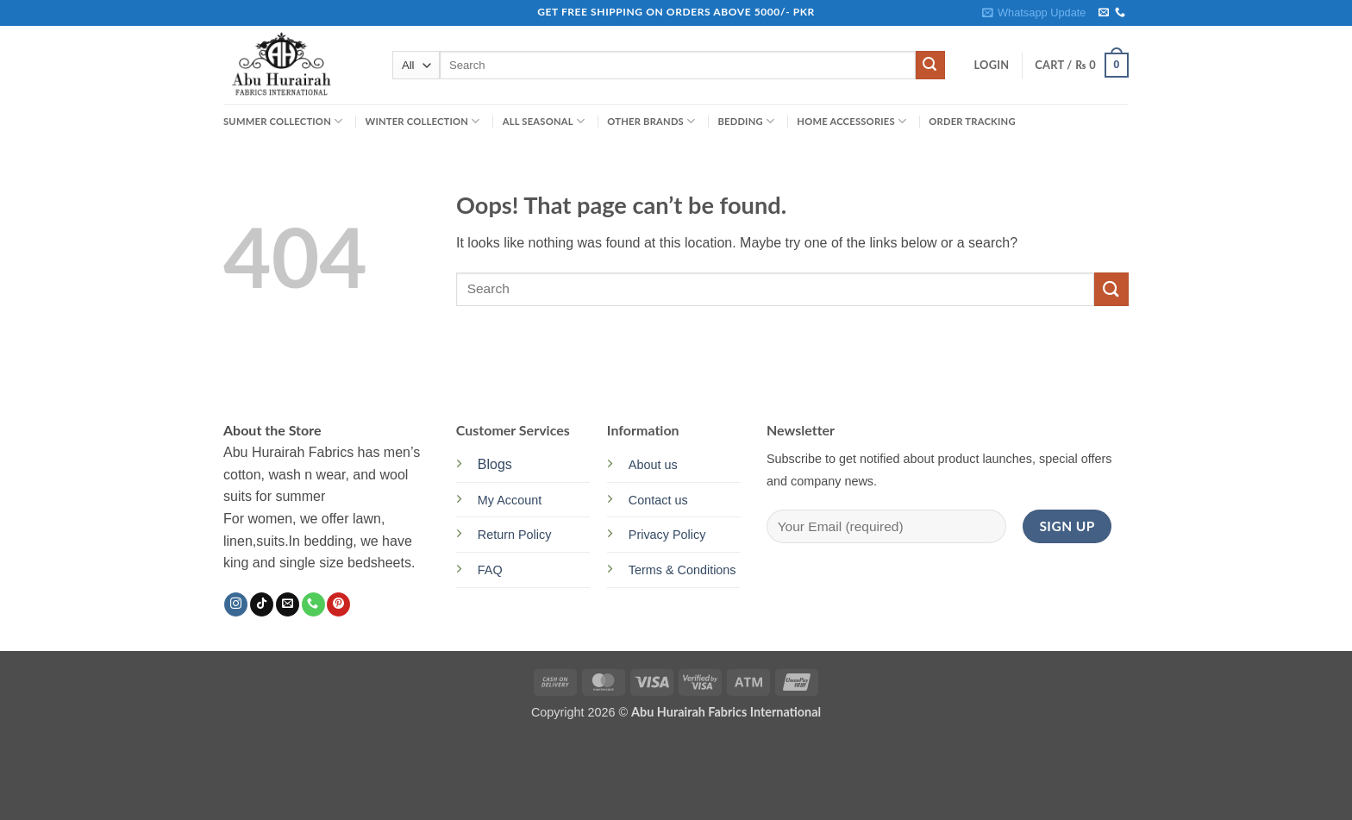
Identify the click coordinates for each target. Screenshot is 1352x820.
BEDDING (745, 121)
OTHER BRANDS (651, 121)
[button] (1034, 13)
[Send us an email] (1103, 13)
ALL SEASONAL (544, 121)
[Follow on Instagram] (235, 604)
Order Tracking (972, 121)
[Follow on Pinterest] (338, 604)
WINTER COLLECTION (422, 121)
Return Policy (515, 534)
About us (653, 465)
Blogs (495, 464)
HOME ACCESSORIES (851, 121)
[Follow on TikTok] (261, 604)
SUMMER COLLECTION (282, 121)
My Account (509, 500)
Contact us (658, 500)
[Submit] (930, 65)
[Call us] (1120, 13)
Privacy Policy (667, 534)
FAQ (490, 570)
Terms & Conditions (682, 570)
